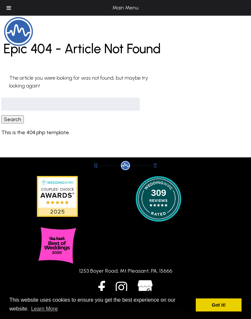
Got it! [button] (219, 305)
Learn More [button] (44, 308)
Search (12, 119)
